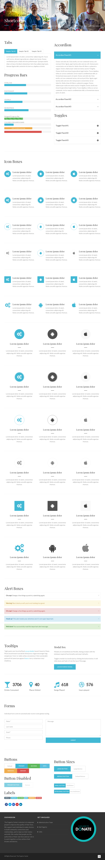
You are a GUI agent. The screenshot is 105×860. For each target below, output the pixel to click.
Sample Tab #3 (37, 51)
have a (27, 658)
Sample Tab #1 (11, 51)
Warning (10, 771)
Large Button (62, 769)
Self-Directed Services (93, 26)
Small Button (60, 785)
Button (27, 785)
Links (67, 26)
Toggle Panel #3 (77, 140)
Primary (22, 766)
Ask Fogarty (43, 827)
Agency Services (56, 26)
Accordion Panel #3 (77, 106)
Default (9, 766)
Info (44, 766)
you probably (29, 651)
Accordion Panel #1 (77, 55)
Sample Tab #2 (24, 51)
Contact (77, 26)
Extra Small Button (62, 791)
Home (19, 26)
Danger (23, 771)
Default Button (63, 776)
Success (34, 766)
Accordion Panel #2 (77, 99)
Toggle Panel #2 (77, 133)
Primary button (13, 785)
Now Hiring (41, 26)
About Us (28, 26)
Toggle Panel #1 (77, 125)
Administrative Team (46, 822)
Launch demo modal (64, 667)
